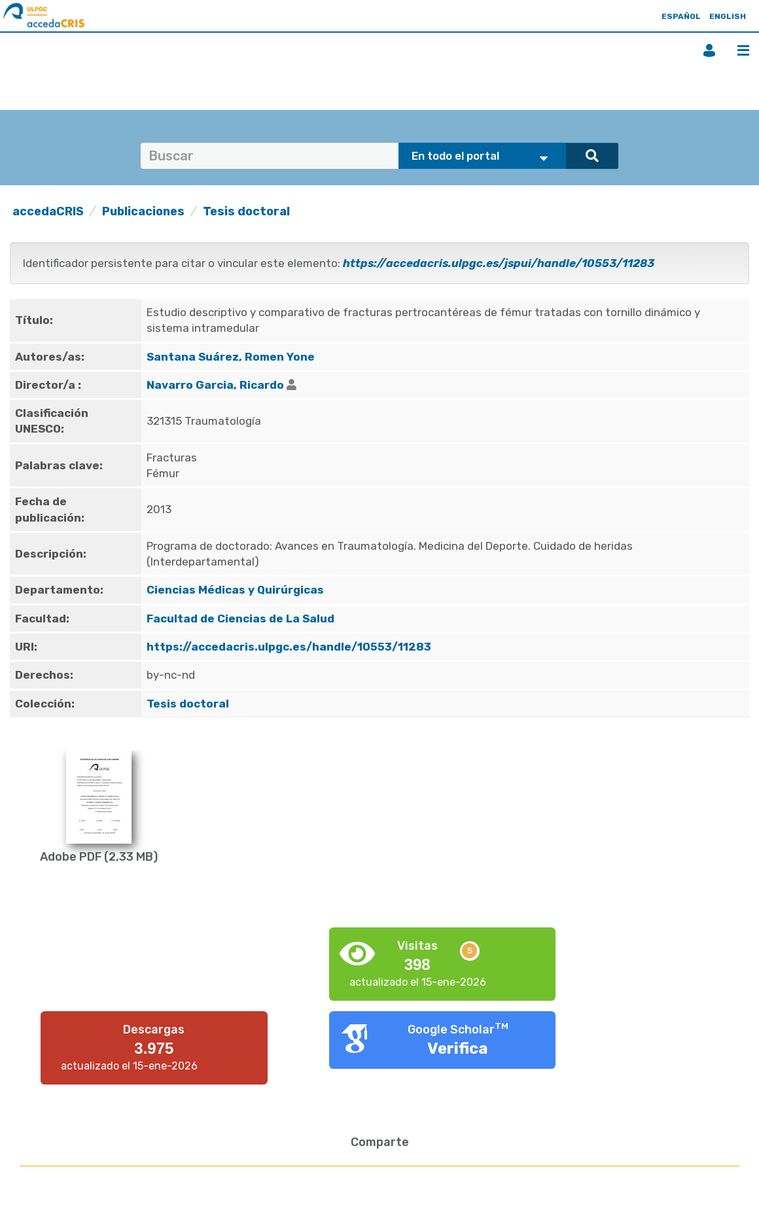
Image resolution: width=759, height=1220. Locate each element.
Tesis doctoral (246, 211)
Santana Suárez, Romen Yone (231, 356)
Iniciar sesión (709, 50)
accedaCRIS (48, 211)
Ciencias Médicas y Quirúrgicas (235, 589)
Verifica (457, 1048)
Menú (743, 50)
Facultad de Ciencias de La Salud (240, 618)
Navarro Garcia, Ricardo (215, 384)
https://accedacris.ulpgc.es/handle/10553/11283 (289, 646)
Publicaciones (143, 211)
